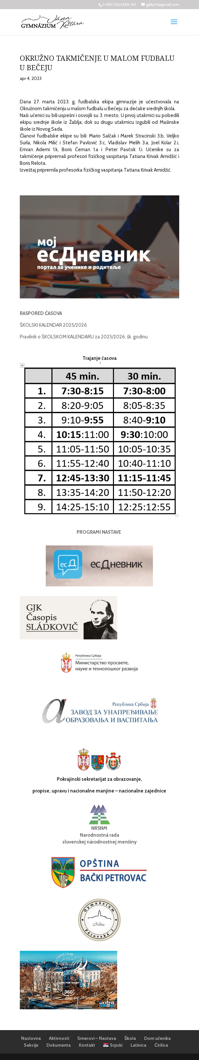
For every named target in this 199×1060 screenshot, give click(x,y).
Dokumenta (58, 1045)
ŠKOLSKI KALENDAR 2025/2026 (53, 325)
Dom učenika (157, 1038)
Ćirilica (161, 1045)
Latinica (138, 1045)
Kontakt (87, 1045)
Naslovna (31, 1038)
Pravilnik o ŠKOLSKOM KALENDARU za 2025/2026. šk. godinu (84, 337)
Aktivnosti (59, 1038)
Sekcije (31, 1045)
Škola (130, 1038)
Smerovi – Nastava (96, 1038)
